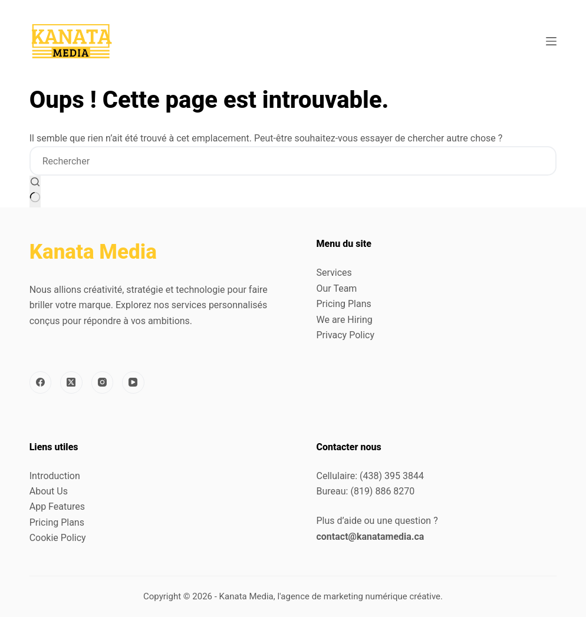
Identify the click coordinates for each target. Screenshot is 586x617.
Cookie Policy (57, 537)
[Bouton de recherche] (35, 191)
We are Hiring (345, 319)
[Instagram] (102, 382)
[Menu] (551, 41)
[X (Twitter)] (71, 382)
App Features (57, 506)
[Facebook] (40, 382)
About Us (48, 491)
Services (334, 272)
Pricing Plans (344, 303)
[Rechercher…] (293, 161)
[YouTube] (133, 382)
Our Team (337, 288)
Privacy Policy (346, 335)
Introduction (54, 475)
